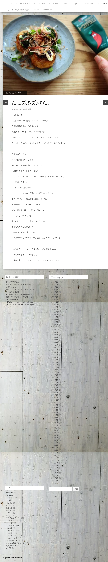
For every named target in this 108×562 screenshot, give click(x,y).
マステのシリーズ (23, 4)
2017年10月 (55, 433)
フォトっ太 (11, 533)
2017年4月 (55, 445)
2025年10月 (55, 282)
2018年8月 (55, 408)
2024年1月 (55, 297)
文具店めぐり (11, 546)
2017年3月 (55, 448)
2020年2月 (55, 362)
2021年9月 (55, 332)
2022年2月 (55, 325)
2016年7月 (55, 468)
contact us (47, 10)
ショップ (9, 510)
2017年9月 (55, 435)
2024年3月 (55, 292)
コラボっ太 (11, 526)
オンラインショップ (42, 4)
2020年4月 (55, 360)
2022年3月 (55, 322)
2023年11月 (55, 302)
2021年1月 (55, 345)
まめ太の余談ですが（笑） (19, 10)
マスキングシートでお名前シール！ (19, 284)
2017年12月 (55, 428)
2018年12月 (55, 398)
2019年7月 (55, 380)
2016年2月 (55, 480)
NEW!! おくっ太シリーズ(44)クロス (19, 302)
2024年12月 (55, 287)
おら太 (9, 523)
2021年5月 (55, 340)
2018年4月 (55, 418)
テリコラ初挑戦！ (12, 292)
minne (55, 4)
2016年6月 (55, 470)
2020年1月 (55, 365)
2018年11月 (55, 400)
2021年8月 (55, 335)
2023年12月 (55, 300)
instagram (75, 4)
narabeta (9, 495)
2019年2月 (55, 393)
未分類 (8, 548)
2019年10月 (55, 372)
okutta (8, 498)
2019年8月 (55, 377)
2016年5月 (55, 473)
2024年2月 (55, 295)
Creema (65, 4)
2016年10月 (55, 460)
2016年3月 (55, 478)
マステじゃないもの (14, 536)
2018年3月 (55, 420)
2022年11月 (55, 312)
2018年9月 (55, 405)
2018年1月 (55, 425)
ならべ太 (9, 515)
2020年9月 (55, 350)
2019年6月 (55, 382)
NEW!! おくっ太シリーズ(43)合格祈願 (20, 305)
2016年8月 (55, 465)
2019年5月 (55, 385)
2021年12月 (55, 327)
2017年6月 (55, 440)
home (10, 4)
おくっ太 (9, 505)
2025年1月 (55, 284)
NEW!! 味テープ (12, 300)
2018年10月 (55, 403)
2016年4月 (55, 475)
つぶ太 (9, 528)
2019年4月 (55, 387)
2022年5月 (55, 317)
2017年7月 (55, 438)
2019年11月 (55, 370)
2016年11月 (55, 458)
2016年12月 (55, 455)
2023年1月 (55, 307)
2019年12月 (55, 367)
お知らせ (9, 93)
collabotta (9, 493)
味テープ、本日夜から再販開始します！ (21, 297)
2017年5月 (55, 443)
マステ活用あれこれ (91, 4)
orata (8, 500)
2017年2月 (55, 450)
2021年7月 (55, 337)
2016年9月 (55, 463)
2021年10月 (55, 330)
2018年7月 (55, 410)
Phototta (9, 503)
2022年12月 (55, 310)
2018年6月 (55, 413)
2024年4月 (55, 289)
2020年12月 (55, 347)
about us (36, 10)
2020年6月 (55, 357)
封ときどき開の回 (12, 282)
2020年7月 (55, 355)
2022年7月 (55, 315)
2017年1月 (55, 453)
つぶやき (17, 93)
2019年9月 (55, 375)
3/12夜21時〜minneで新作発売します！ (21, 295)
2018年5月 (55, 415)
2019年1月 (55, 395)
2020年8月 (55, 352)
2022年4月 (55, 320)
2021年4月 (55, 342)
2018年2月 (55, 423)
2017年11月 (55, 430)
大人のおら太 (12, 538)
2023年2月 (55, 305)
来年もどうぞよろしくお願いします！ (20, 289)
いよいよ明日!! (11, 287)
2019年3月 (55, 390)
